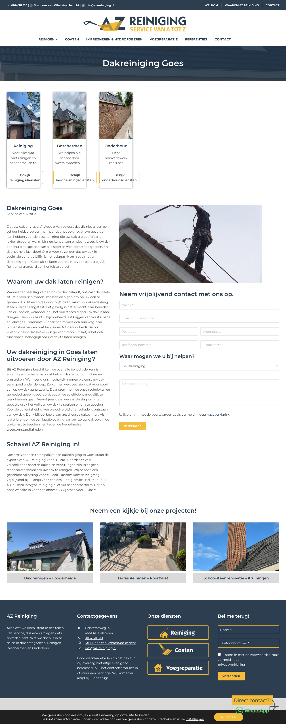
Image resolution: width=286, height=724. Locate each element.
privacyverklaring (216, 415)
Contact (272, 5)
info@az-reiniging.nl (97, 5)
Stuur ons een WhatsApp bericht (54, 5)
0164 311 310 (17, 5)
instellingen (195, 719)
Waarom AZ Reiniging (242, 5)
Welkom (211, 5)
